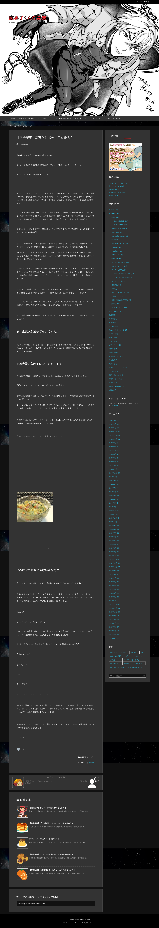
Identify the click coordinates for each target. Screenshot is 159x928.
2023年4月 (114, 544)
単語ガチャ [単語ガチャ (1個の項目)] (114, 664)
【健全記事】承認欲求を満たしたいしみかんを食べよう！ (52, 870)
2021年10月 (114, 612)
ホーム (13, 126)
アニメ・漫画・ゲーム (118, 330)
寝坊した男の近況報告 (116, 186)
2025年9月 (114, 443)
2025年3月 (114, 465)
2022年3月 (114, 593)
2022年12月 (114, 559)
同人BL (113, 360)
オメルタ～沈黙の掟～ (120, 262)
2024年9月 (114, 480)
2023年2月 (114, 552)
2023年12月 (114, 514)
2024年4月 (114, 499)
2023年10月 (114, 522)
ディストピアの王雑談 (123, 277)
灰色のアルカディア (120, 292)
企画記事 (113, 352)
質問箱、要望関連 (116, 386)
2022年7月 (114, 578)
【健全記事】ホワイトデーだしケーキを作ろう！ (48, 808)
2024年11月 (114, 473)
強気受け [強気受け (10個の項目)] (138, 664)
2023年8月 (114, 529)
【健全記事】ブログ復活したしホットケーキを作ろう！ (51, 823)
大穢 (114, 289)
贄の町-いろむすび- (119, 307)
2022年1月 (114, 601)
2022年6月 (114, 582)
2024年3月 (114, 503)
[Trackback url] (56, 903)
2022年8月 (114, 574)
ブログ (113, 341)
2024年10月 (114, 477)
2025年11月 (114, 435)
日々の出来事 (114, 371)
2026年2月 (114, 424)
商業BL (113, 364)
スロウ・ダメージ (119, 266)
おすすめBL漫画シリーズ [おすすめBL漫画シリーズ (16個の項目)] (119, 656)
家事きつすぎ (113, 195)
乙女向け (113, 349)
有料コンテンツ (115, 379)
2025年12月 (114, 432)
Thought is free (91, 923)
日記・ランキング (116, 375)
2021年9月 (114, 616)
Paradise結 (116, 251)
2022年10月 (114, 567)
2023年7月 (114, 533)
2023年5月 (114, 540)
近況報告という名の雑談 (117, 192)
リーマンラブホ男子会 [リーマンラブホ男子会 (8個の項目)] (132, 660)
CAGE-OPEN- (120, 225)
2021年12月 (114, 604)
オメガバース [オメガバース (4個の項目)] (137, 656)
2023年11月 (114, 518)
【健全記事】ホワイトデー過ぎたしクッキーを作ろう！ (51, 854)
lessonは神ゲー (114, 189)
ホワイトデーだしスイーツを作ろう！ (44, 839)
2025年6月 (114, 454)
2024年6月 (114, 492)
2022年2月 (114, 597)
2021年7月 (114, 623)
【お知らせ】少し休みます (118, 183)
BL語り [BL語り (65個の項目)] (123, 652)
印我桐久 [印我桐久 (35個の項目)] (127, 664)
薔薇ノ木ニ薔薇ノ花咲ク (121, 300)
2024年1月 (114, 510)
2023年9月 (114, 525)
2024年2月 (114, 507)
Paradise (116, 247)
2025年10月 (114, 439)
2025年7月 (114, 450)
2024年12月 (114, 469)
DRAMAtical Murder (119, 228)
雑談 (112, 390)
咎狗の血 (116, 285)
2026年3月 (114, 420)
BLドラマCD (115, 311)
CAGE (115, 217)
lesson (114, 240)
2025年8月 (114, 447)
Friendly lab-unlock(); (119, 236)
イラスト (113, 337)
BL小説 (112, 315)
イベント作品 (114, 334)
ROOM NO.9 (117, 255)
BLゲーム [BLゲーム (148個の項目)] (113, 652)
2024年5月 (114, 495)
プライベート (115, 345)
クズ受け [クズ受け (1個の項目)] (113, 660)
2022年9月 (114, 570)
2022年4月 (114, 589)
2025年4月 (114, 462)
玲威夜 (91, 763)
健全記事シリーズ (26, 126)
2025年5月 (114, 458)
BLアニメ (113, 210)
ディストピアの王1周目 (124, 274)
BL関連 (113, 322)
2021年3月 (114, 638)
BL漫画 (113, 319)
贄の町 (115, 304)
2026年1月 (114, 428)
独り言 (113, 382)
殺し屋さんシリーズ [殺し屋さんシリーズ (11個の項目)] (117, 667)
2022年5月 (114, 586)
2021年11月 (114, 608)
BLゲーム (114, 213)
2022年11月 (114, 563)
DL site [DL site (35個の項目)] (133, 652)
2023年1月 (114, 555)
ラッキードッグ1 (118, 281)
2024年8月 (114, 484)
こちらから (114, 405)
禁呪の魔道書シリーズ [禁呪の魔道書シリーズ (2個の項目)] (136, 667)
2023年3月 (114, 548)
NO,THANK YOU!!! (119, 243)
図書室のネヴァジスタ (118, 367)
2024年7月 (114, 488)
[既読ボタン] (18, 749)
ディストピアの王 (119, 270)
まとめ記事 (114, 326)
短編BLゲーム (117, 296)
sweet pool (116, 259)
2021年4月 (114, 634)
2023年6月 (114, 537)
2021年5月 (114, 631)
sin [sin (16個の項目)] (142, 652)
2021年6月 (114, 627)
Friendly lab (116, 232)
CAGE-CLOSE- (121, 221)
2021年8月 (114, 619)
